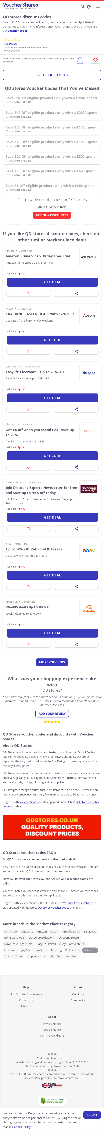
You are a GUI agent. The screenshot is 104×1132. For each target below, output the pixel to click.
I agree (92, 1115)
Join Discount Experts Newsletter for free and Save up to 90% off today (41, 490)
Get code (52, 340)
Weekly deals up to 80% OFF (29, 607)
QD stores (52, 75)
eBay (8, 544)
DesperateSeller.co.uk (42, 937)
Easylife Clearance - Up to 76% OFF (35, 372)
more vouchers (52, 662)
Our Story (78, 994)
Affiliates (26, 1006)
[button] (89, 7)
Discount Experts (15, 482)
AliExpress (11, 424)
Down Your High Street (18, 944)
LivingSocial (40, 950)
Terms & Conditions (52, 1035)
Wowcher (70, 956)
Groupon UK (76, 944)
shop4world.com (37, 956)
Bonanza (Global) (14, 937)
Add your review (52, 714)
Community (78, 1000)
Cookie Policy (22, 1127)
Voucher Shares (29, 802)
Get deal (52, 282)
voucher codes (18, 30)
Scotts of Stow (13, 956)
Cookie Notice (52, 1029)
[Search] (82, 6)
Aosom (9, 308)
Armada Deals (71, 931)
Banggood (89, 931)
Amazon (10, 250)
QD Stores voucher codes (53, 907)
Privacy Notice (52, 1024)
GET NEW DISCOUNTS (52, 215)
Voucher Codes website (77, 903)
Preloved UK (72, 950)
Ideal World (11, 950)
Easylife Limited (14, 366)
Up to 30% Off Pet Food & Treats (34, 549)
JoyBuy (25, 950)
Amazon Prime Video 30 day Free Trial (38, 256)
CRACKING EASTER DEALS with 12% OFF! (40, 314)
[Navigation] (98, 6)
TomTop (56, 956)
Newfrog (56, 950)
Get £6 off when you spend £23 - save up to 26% (40, 432)
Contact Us (26, 1000)
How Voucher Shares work (26, 994)
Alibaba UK (12, 601)
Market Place (25, 250)
